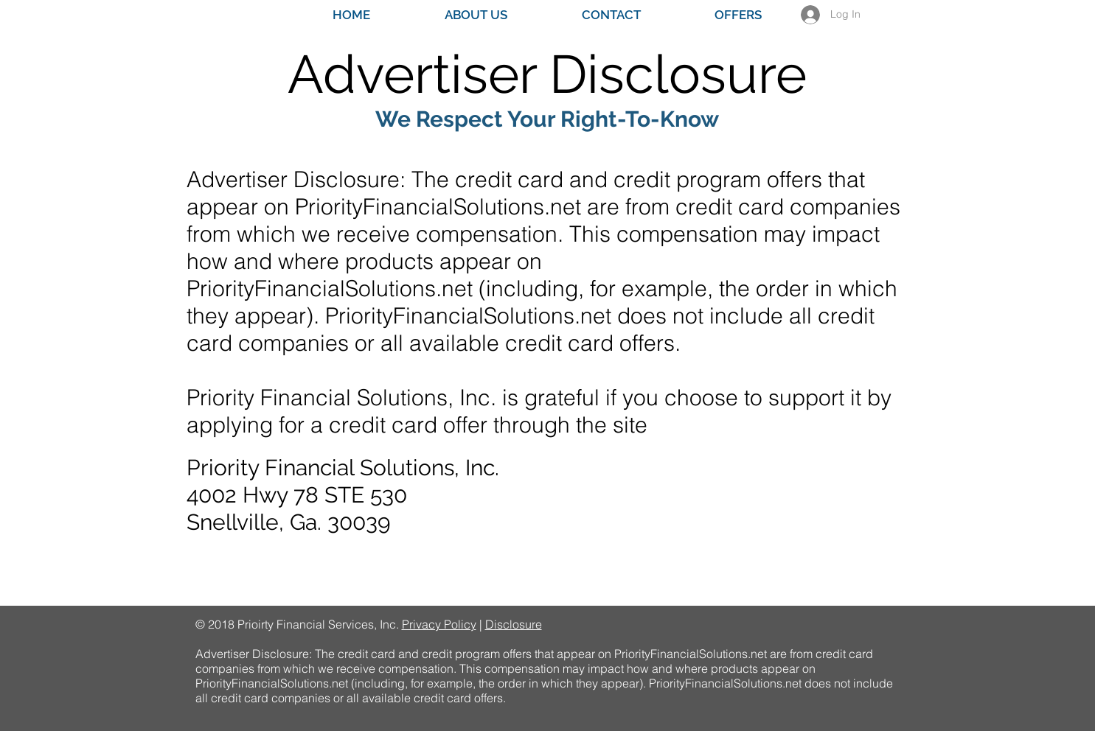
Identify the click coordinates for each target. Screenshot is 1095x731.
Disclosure (513, 624)
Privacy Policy (439, 624)
